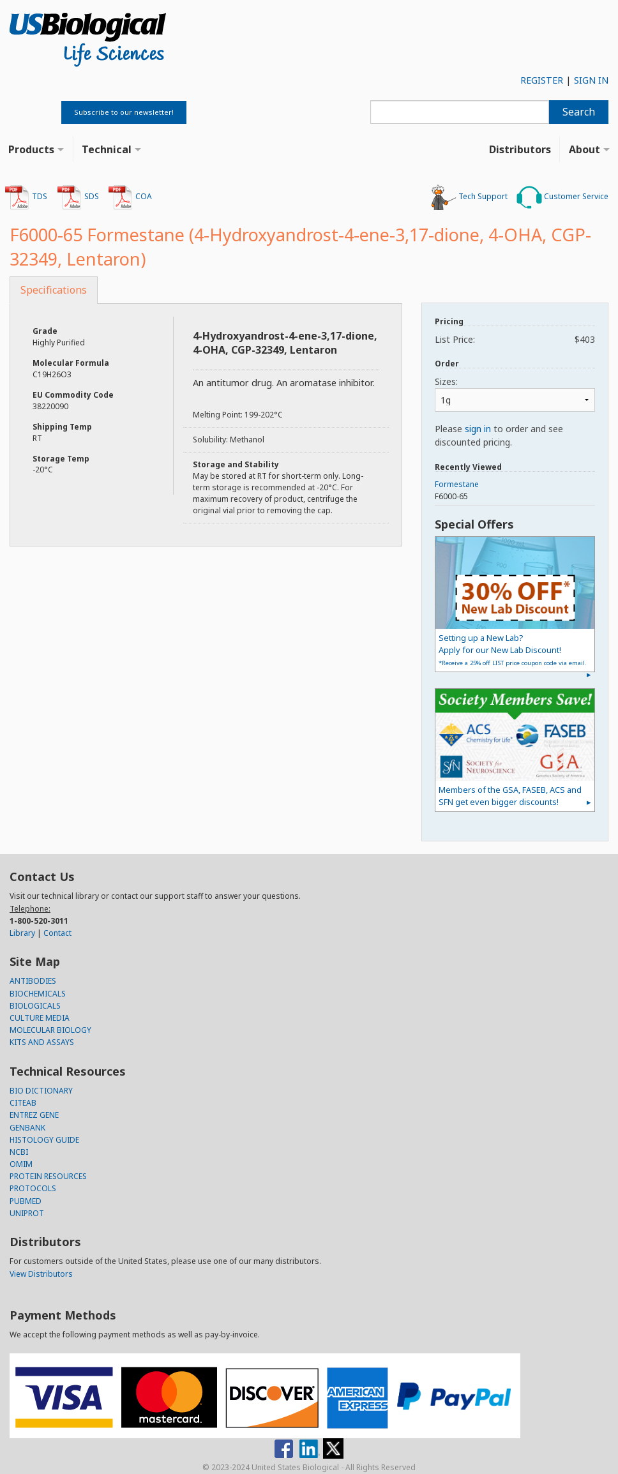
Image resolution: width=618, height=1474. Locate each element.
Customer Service (562, 197)
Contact (57, 933)
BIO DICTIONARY (41, 1090)
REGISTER (541, 80)
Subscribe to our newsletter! (124, 112)
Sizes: (446, 381)
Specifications (53, 290)
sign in (478, 429)
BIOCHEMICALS (38, 993)
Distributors (520, 149)
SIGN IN (591, 80)
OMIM (21, 1164)
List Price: (515, 339)
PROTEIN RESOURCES (48, 1176)
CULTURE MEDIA (40, 1017)
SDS (78, 197)
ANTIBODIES (33, 980)
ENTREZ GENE (34, 1114)
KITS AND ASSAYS (42, 1042)
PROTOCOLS (33, 1188)
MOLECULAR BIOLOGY (50, 1030)
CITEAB (23, 1102)
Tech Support (469, 197)
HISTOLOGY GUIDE (44, 1139)
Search (578, 112)
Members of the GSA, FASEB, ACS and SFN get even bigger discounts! (510, 796)
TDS (25, 197)
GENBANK (27, 1127)
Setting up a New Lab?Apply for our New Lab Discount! (513, 649)
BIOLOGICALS (35, 1005)
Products (31, 149)
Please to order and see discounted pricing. (499, 435)
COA (130, 197)
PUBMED (25, 1201)
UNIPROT (27, 1213)
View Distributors (41, 1273)
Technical (107, 149)
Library (22, 933)
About (584, 149)
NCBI (19, 1152)
